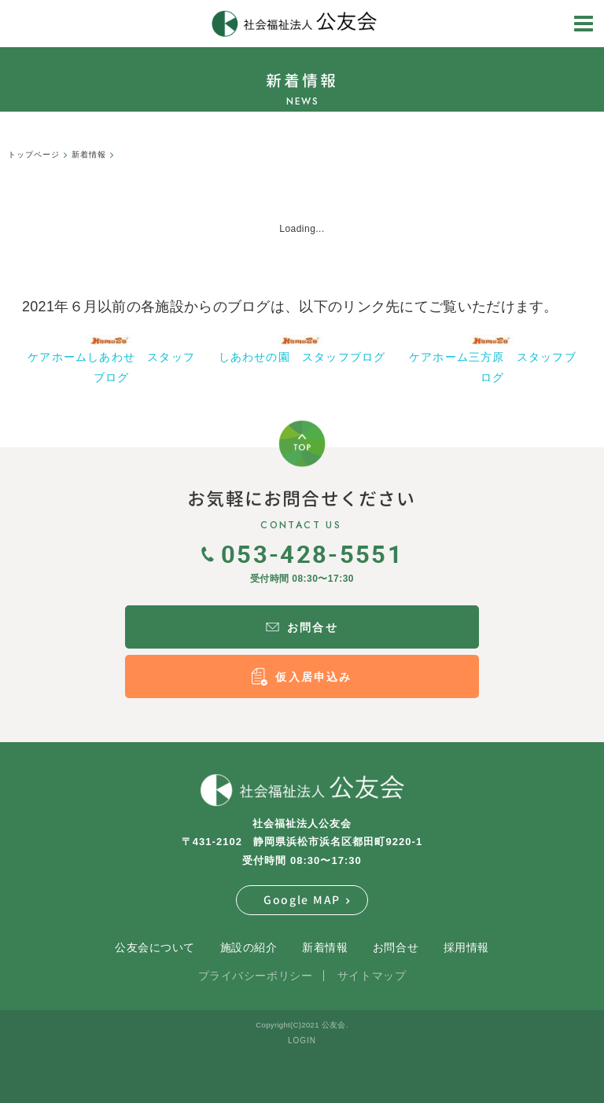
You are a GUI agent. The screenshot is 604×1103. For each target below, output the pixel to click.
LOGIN (302, 1040)
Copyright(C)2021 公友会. (302, 1024)
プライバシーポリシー (255, 975)
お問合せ (395, 947)
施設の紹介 (249, 947)
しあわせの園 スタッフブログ (302, 357)
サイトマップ (371, 975)
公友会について (155, 947)
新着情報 (325, 947)
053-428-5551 (302, 553)
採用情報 (466, 947)
